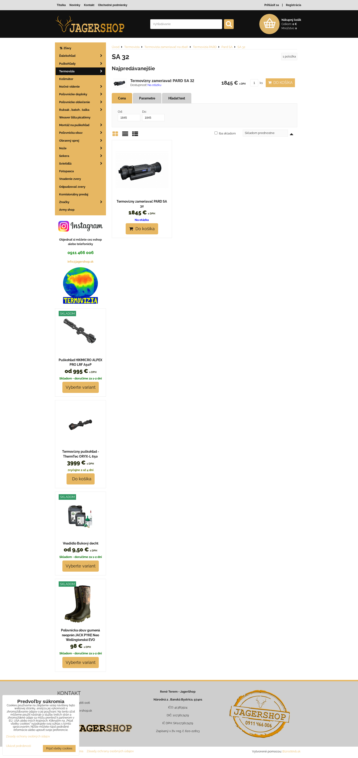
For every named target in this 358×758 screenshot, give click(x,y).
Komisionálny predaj (73, 194)
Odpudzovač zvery (72, 186)
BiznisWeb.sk (291, 751)
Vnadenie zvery (70, 179)
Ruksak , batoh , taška (82, 110)
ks (256, 83)
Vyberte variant (81, 387)
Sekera (82, 156)
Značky (82, 202)
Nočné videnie (82, 86)
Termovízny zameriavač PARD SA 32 (162, 81)
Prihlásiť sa (271, 5)
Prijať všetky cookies (59, 748)
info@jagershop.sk (80, 261)
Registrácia (293, 5)
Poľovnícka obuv (82, 133)
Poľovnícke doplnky (82, 94)
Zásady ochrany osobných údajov (110, 751)
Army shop (66, 209)
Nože (82, 148)
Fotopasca (66, 171)
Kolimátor (66, 79)
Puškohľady (82, 63)
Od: (129, 115)
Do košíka (280, 82)
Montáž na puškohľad (82, 125)
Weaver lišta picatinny (74, 117)
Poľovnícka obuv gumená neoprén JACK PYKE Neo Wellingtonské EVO (80, 635)
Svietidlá (82, 163)
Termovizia (82, 71)
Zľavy (65, 48)
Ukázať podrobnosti (18, 746)
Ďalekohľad (82, 56)
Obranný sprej (82, 140)
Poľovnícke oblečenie (82, 102)
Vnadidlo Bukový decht (80, 543)
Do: (153, 115)
